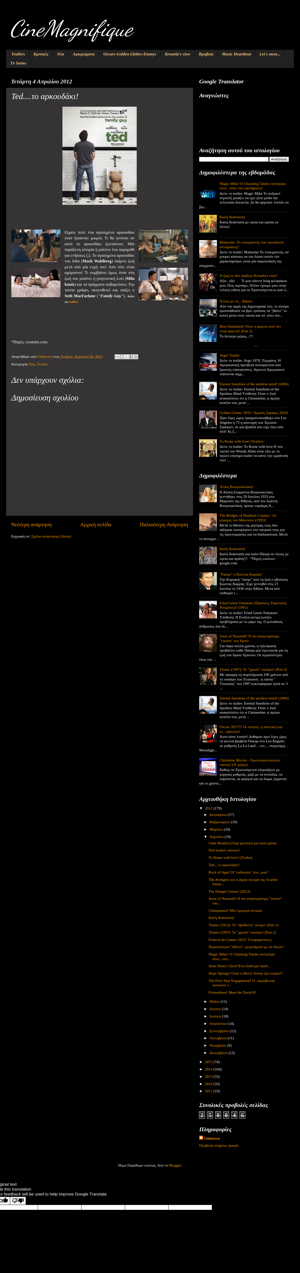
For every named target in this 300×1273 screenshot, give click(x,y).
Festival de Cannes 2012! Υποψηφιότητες (240, 940)
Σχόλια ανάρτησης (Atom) (51, 536)
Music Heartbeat (236, 54)
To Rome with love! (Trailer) (241, 441)
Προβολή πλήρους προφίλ (219, 1145)
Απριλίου (217, 837)
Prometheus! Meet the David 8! (232, 992)
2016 (209, 1084)
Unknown (212, 1138)
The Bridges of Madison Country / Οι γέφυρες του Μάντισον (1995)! (248, 517)
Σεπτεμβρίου (220, 1031)
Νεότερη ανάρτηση (31, 524)
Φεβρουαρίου (220, 822)
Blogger (175, 1165)
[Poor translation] (18, 1201)
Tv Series (18, 63)
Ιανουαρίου (219, 814)
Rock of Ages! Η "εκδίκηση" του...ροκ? (238, 872)
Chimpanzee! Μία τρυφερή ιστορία (235, 910)
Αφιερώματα (84, 54)
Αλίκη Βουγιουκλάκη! (237, 487)
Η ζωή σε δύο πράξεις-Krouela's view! (249, 275)
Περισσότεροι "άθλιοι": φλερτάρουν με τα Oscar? (246, 947)
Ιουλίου (216, 1016)
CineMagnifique (71, 28)
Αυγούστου (219, 1023)
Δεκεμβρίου (219, 1053)
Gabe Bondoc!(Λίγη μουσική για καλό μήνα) (242, 843)
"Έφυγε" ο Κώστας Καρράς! (241, 574)
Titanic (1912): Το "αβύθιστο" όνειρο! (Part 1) (243, 925)
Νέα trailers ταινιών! (224, 850)
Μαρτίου (217, 829)
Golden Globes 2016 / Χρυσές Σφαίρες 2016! (254, 413)
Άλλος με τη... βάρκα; (236, 301)
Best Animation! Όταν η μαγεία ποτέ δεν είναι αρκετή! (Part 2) (250, 328)
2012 (209, 808)
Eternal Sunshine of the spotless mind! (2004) (254, 384)
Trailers (18, 54)
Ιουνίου (216, 1009)
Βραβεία (206, 54)
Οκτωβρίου (219, 1038)
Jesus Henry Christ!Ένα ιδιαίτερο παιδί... (239, 966)
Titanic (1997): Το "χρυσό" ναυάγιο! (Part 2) (253, 669)
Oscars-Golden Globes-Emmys (129, 54)
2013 (209, 1062)
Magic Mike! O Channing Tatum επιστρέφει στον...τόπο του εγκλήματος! (253, 185)
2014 (209, 1069)
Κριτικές (40, 54)
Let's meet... (269, 54)
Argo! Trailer (230, 355)
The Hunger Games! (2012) (229, 891)
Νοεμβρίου (218, 1045)
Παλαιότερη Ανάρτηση (164, 524)
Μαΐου (215, 1001)
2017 (209, 1091)
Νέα (60, 54)
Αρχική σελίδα (95, 524)
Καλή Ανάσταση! (232, 217)
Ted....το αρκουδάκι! (224, 865)
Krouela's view (177, 54)
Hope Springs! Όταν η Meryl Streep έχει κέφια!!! (246, 973)
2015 (209, 1076)
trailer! (73, 302)
